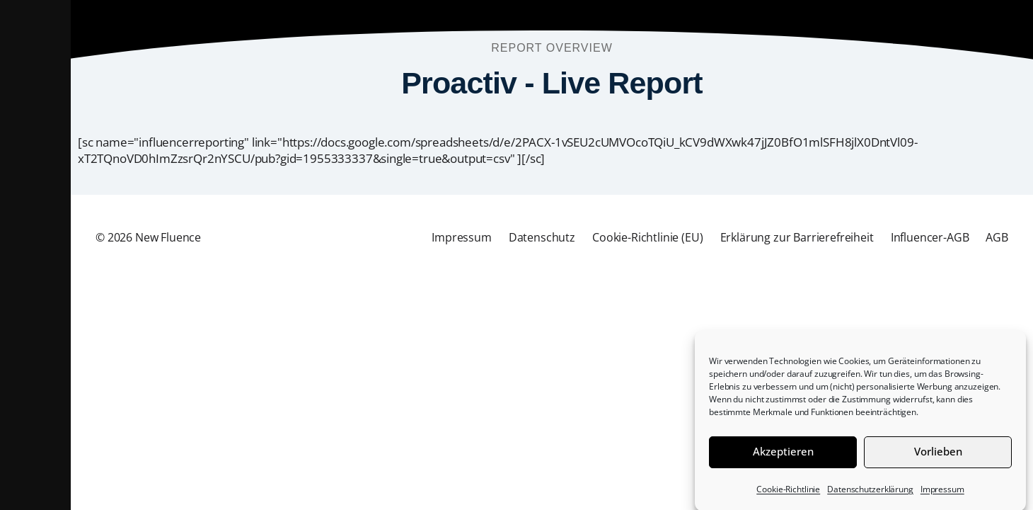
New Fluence (168, 237)
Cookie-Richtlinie (788, 494)
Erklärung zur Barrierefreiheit (797, 237)
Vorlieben (938, 456)
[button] (35, 255)
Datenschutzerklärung (870, 494)
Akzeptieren (783, 456)
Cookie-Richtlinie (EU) (647, 237)
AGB (997, 237)
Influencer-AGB (930, 237)
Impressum (942, 494)
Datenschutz (542, 237)
